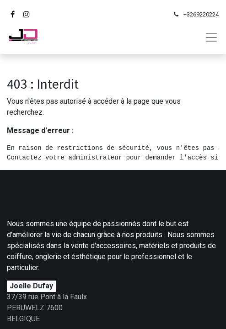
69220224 (206, 14)
